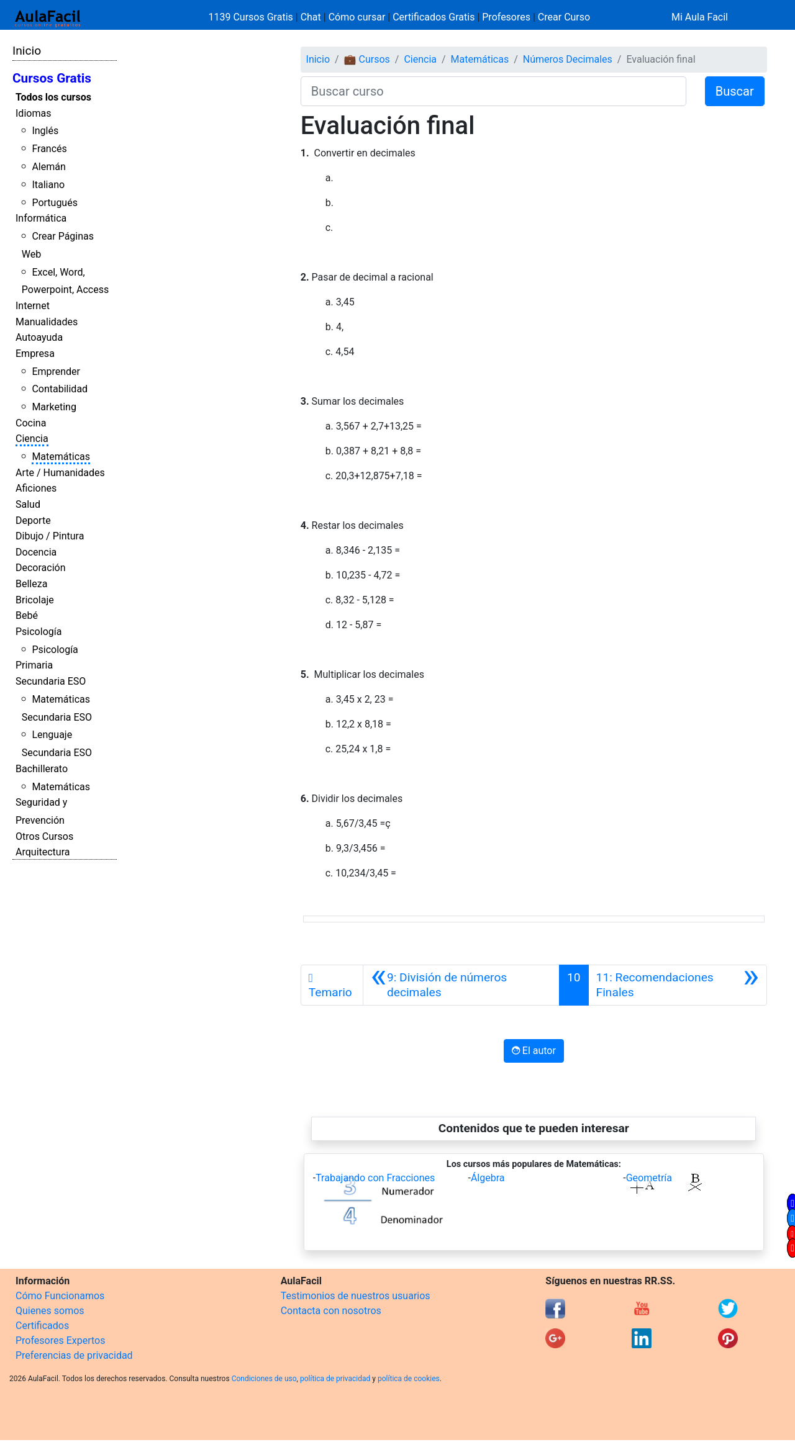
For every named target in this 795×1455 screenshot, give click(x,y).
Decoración (41, 568)
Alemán (48, 167)
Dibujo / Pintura (50, 536)
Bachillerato (42, 769)
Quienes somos (50, 1311)
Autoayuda (39, 337)
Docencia (36, 552)
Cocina (31, 423)
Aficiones (36, 488)
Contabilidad (60, 389)
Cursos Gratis (51, 78)
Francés (49, 149)
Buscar (735, 91)
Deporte (33, 520)
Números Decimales (567, 59)
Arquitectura (43, 852)
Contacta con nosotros (331, 1311)
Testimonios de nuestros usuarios (355, 1296)
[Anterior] (461, 985)
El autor (534, 1050)
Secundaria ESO (51, 681)
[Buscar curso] (493, 91)
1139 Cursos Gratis (252, 17)
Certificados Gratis (434, 17)
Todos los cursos (53, 97)
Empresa (35, 353)
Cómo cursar (357, 17)
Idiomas (33, 113)
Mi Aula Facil (699, 17)
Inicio (26, 50)
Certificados (42, 1325)
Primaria (34, 665)
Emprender (56, 371)
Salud (28, 504)
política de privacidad (335, 1378)
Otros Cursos (44, 836)
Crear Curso (564, 17)
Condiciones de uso (264, 1378)
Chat (311, 17)
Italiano (48, 185)
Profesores (506, 17)
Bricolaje (35, 600)
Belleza (31, 584)
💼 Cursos (367, 59)
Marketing (54, 407)
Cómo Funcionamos (60, 1296)
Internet (33, 306)
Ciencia (32, 438)
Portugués (55, 203)
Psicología (38, 631)
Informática (41, 218)
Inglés (45, 131)
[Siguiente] (677, 985)
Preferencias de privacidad (74, 1355)
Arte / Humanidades (60, 473)
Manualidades (47, 322)
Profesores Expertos (60, 1340)
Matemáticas (61, 456)
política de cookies (409, 1378)
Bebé (27, 615)
